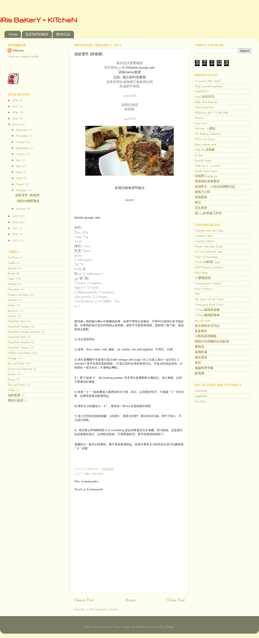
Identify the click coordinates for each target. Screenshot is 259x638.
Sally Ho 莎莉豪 (205, 149)
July (18, 160)
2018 (15, 100)
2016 (15, 112)
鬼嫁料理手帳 (204, 368)
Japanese (13, 310)
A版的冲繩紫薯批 (27, 201)
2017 (15, 106)
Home (13, 34)
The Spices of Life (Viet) (209, 299)
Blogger (170, 626)
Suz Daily (200, 401)
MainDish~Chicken (19, 326)
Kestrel (199, 118)
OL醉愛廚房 (203, 278)
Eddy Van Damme (206, 102)
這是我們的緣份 (36, 34)
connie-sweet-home (206, 171)
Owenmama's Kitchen (208, 283)
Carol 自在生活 (204, 96)
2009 (16, 240)
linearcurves (143, 626)
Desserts (12, 300)
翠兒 (198, 202)
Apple (11, 262)
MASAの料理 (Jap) (207, 262)
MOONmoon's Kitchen (209, 267)
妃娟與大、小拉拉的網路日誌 (215, 186)
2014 (15, 124)
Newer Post (84, 600)
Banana (12, 268)
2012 (15, 222)
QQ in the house (205, 139)
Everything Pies (204, 107)
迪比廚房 (201, 357)
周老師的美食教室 (207, 181)
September (22, 148)
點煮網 (199, 373)
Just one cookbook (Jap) (209, 251)
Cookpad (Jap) (204, 235)
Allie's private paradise (209, 86)
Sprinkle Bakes (203, 160)
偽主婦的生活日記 (207, 326)
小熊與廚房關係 (205, 336)
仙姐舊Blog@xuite (206, 176)
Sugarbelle (201, 396)
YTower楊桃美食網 (207, 310)
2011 (15, 228)
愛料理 (199, 347)
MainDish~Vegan (18, 347)
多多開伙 (201, 331)
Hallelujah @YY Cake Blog (211, 112)
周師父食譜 (15, 400)
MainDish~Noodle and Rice (24, 332)
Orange (12, 358)
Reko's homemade (205, 144)
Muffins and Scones (19, 353)
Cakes (87, 473)
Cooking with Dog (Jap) (209, 230)
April (19, 178)
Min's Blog (201, 272)
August (21, 154)
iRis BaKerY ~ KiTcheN (38, 20)
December (22, 130)
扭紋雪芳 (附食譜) (27, 195)
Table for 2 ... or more (207, 165)
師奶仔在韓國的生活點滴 (212, 341)
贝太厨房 (201, 208)
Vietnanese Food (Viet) (209, 304)
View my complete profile (23, 56)
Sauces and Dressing (20, 368)
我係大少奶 (202, 192)
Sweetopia (201, 390)
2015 (15, 118)
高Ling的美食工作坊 (208, 213)
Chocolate (98, 473)
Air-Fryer (13, 257)
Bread (11, 273)
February (22, 190)
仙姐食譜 (14, 395)
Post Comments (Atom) (104, 609)
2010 (15, 234)
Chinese (12, 284)
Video (11, 390)
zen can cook (202, 320)
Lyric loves (201, 123)
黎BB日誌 (63, 34)
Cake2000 (201, 91)
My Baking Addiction (208, 134)
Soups (11, 379)
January (21, 208)
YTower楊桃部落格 (207, 315)
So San (199, 155)
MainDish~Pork (17, 337)
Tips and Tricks (16, 384)
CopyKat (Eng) (204, 241)
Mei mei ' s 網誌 (205, 128)
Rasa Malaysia (204, 288)
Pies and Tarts (16, 363)
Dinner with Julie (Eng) (209, 246)
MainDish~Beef (17, 321)
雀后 (198, 362)
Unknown (18, 50)
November (22, 136)
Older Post (175, 600)
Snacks (12, 374)
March (20, 184)
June (19, 166)
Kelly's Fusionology (206, 257)
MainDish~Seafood (19, 342)
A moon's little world (207, 81)
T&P (197, 294)
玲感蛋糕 (201, 197)
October (21, 142)
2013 (15, 216)
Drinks (11, 305)
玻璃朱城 (201, 352)
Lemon (12, 316)
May (19, 172)
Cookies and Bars (18, 294)
